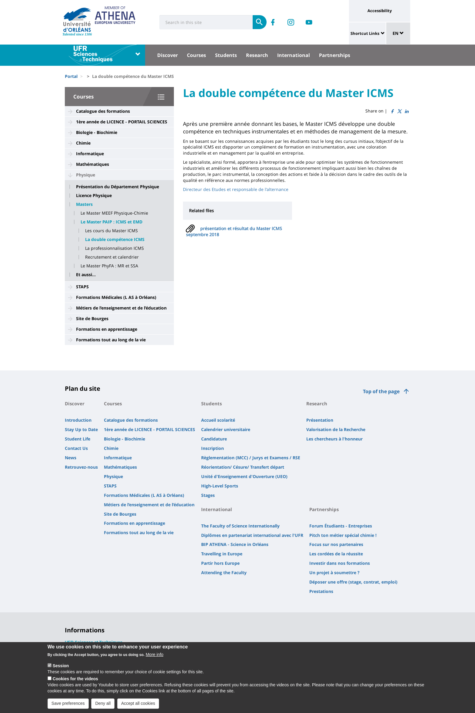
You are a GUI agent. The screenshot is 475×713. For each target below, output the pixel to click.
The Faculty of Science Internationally (240, 526)
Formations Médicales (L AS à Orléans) (116, 297)
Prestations (321, 591)
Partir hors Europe (220, 563)
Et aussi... (86, 275)
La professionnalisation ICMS (114, 248)
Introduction (78, 420)
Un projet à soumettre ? (334, 572)
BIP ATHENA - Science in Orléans (234, 544)
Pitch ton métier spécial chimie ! (343, 535)
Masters (84, 204)
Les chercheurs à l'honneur (334, 439)
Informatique (90, 153)
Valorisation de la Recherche (335, 429)
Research (257, 55)
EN (398, 33)
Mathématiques (92, 164)
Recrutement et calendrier (112, 257)
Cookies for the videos (75, 681)
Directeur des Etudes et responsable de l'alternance (235, 189)
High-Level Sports (219, 486)
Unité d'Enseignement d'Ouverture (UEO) (244, 476)
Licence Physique (94, 195)
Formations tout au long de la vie (111, 340)
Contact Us (76, 448)
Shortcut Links (364, 33)
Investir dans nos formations (339, 563)
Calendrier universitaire (225, 429)
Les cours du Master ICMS (111, 231)
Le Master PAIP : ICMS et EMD (111, 222)
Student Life (77, 439)
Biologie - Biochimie (96, 132)
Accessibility (379, 10)
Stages (208, 495)
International (293, 55)
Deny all (103, 706)
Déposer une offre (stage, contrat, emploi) (353, 582)
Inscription (212, 448)
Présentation (319, 420)
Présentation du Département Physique (117, 187)
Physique (85, 175)
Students (226, 55)
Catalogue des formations (103, 111)
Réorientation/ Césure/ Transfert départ (242, 467)
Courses (196, 55)
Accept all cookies (138, 706)
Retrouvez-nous (81, 467)
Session (61, 668)
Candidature (214, 439)
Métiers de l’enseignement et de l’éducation (121, 308)
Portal (71, 76)
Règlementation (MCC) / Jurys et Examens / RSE (250, 457)
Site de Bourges (92, 318)
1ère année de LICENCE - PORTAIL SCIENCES (121, 122)
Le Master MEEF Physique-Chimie (114, 213)
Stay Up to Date (81, 429)
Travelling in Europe (221, 554)
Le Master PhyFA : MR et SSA (109, 266)
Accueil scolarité (218, 420)
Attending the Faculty (224, 572)
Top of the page (381, 391)
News (70, 457)
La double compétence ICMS (114, 239)
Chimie (83, 143)
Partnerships (334, 55)
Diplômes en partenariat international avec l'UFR (252, 535)
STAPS (82, 287)
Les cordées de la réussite (336, 554)
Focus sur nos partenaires (336, 544)
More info (154, 657)
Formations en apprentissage (106, 329)
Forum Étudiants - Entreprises (340, 526)
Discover (167, 55)
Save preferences (68, 706)
